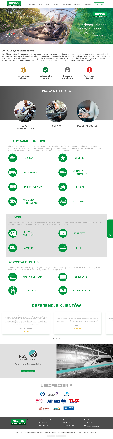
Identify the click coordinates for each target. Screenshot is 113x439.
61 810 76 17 (90, 422)
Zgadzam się (51, 435)
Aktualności (87, 4)
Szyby (41, 4)
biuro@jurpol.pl (95, 426)
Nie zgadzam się (61, 435)
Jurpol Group (31, 4)
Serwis (48, 4)
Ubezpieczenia (66, 4)
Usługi (56, 4)
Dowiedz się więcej (28, 371)
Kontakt (76, 4)
